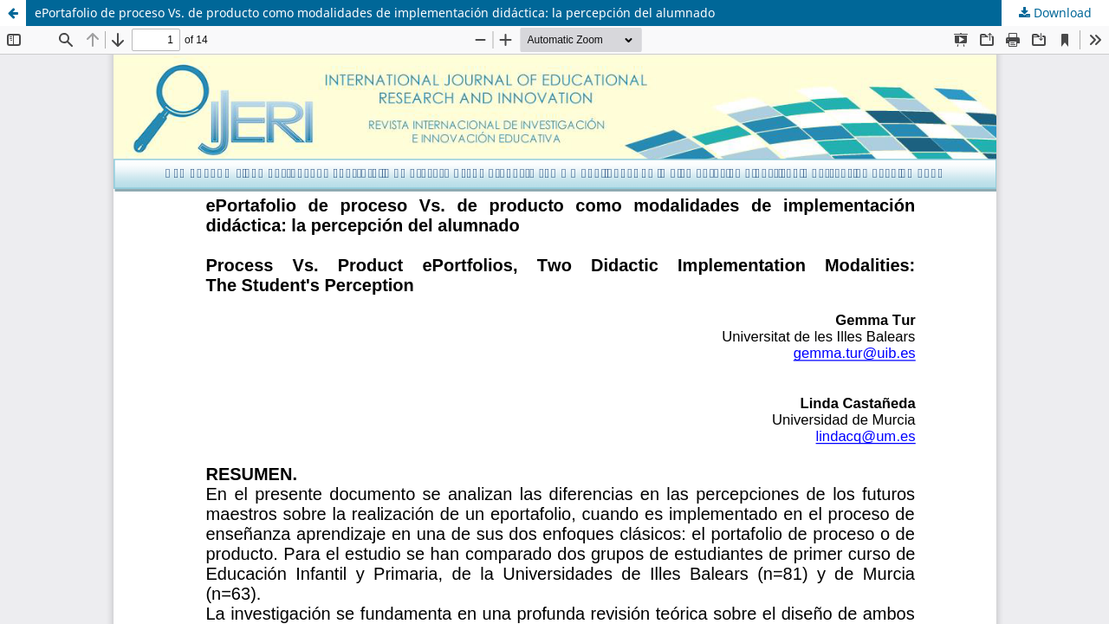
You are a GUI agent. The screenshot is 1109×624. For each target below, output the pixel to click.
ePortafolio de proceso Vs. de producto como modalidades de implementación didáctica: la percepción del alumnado (375, 12)
